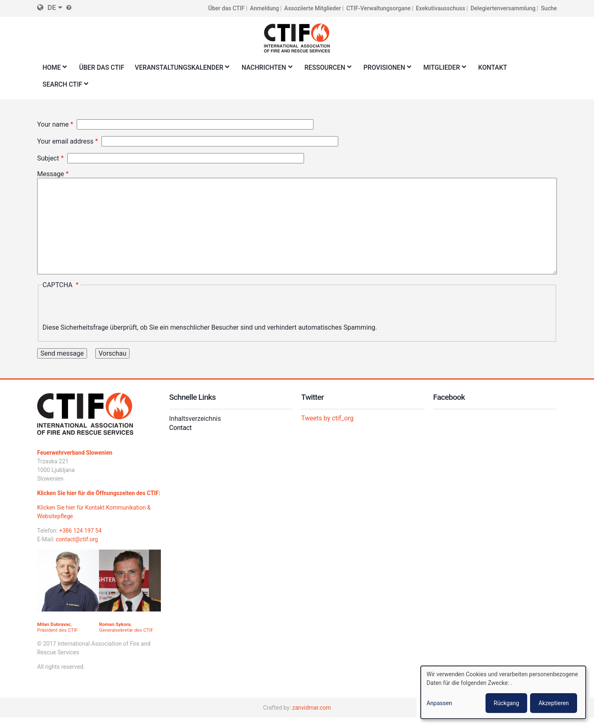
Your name (53, 125)
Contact (180, 428)
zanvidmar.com (311, 716)
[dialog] (503, 692)
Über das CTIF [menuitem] (103, 67)
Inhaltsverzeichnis (195, 419)
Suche (549, 8)
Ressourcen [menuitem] (331, 70)
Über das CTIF (225, 8)
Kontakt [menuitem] (500, 67)
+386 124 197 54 (80, 539)
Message (50, 174)
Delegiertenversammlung (503, 8)
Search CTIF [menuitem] (64, 86)
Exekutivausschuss (440, 8)
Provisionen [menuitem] (392, 70)
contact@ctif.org (77, 548)
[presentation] (105, 308)
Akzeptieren (553, 703)
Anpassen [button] (439, 703)
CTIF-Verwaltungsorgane (378, 8)
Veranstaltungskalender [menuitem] (183, 70)
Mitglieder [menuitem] (449, 70)
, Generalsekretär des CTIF (126, 636)
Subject (48, 159)
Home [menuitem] (53, 70)
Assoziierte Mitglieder (312, 8)
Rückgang (506, 703)
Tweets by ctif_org (328, 418)
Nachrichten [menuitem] (269, 70)
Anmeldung (264, 8)
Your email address (65, 142)
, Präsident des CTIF (58, 636)
